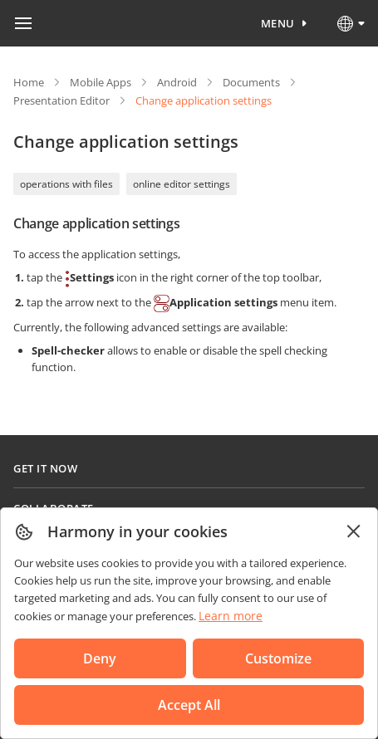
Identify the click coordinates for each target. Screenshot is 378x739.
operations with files (66, 184)
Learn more (231, 616)
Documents (251, 82)
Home (28, 82)
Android (177, 82)
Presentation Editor (61, 100)
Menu (278, 23)
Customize (278, 658)
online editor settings (181, 184)
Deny (99, 658)
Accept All (189, 705)
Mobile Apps (100, 82)
